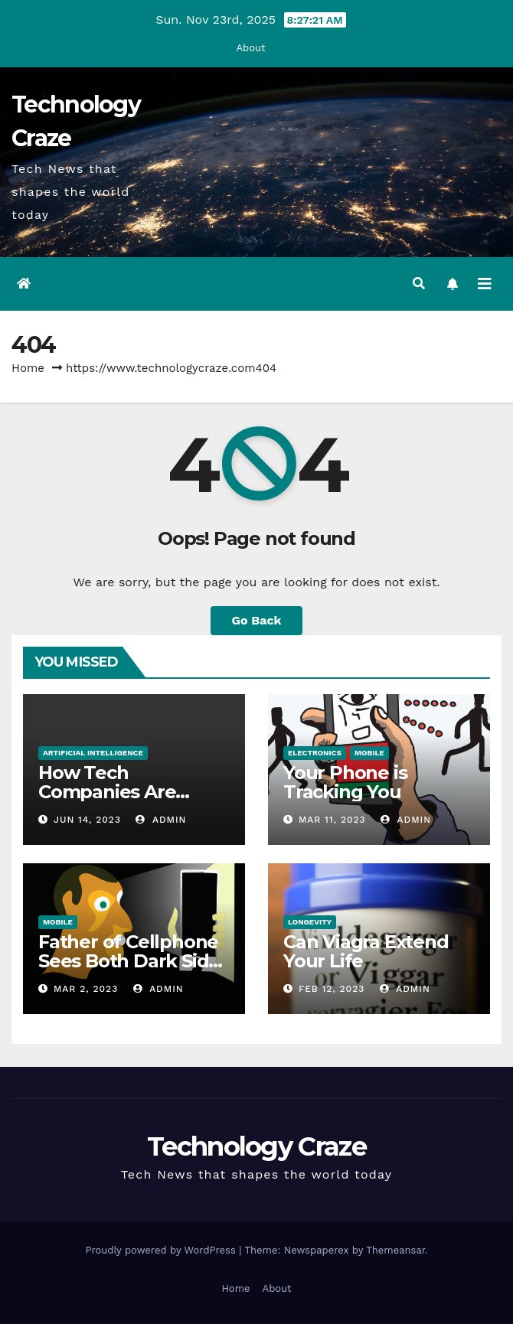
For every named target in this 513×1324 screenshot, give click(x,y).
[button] (419, 283)
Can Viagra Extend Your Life (366, 951)
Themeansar (395, 1250)
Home (27, 368)
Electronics (314, 752)
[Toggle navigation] (485, 283)
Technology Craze (256, 1146)
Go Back (257, 620)
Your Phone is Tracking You (345, 782)
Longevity (310, 922)
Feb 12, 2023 (331, 988)
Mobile (369, 752)
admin (161, 819)
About (251, 48)
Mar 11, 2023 (332, 819)
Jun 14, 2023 (87, 819)
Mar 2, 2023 (86, 988)
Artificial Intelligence (93, 752)
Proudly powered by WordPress (162, 1250)
